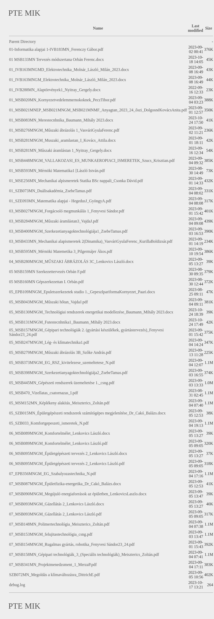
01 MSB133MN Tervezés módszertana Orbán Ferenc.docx (56, 59)
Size (208, 28)
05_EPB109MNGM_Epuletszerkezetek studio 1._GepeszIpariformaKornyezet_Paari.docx (82, 292)
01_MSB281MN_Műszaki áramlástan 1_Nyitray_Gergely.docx (60, 150)
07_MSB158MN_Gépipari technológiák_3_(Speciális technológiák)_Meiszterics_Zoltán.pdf (84, 554)
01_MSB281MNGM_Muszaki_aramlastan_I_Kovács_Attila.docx (62, 140)
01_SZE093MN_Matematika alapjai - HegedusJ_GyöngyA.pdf (60, 201)
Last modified (195, 28)
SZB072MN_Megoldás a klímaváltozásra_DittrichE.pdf (54, 575)
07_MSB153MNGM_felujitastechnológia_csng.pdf (50, 534)
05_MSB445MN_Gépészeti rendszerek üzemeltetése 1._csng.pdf (61, 383)
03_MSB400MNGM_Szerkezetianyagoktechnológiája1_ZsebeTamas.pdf (68, 231)
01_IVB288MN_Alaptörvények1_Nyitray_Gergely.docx (55, 90)
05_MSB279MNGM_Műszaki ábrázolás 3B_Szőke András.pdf (60, 352)
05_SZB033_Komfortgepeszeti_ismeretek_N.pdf (49, 423)
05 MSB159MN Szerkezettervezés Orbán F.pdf (47, 271)
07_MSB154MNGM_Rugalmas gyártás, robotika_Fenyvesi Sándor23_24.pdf (72, 544)
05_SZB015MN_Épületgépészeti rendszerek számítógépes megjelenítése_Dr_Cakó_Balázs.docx (87, 413)
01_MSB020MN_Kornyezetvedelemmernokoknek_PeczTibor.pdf (62, 100)
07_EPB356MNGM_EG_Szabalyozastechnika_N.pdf (52, 474)
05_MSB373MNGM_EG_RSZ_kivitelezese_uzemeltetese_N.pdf (62, 362)
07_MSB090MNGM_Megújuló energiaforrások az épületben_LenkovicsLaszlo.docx (77, 494)
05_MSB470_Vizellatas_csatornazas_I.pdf (43, 393)
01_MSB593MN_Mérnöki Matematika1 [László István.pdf (57, 170)
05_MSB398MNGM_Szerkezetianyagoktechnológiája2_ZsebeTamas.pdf (68, 372)
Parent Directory (22, 41)
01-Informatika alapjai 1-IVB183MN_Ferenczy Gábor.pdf (56, 49)
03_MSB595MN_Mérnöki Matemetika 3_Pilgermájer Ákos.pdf (60, 251)
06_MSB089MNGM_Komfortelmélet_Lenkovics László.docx (59, 433)
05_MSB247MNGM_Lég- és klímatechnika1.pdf (49, 342)
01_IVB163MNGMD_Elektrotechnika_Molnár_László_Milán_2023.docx (69, 69)
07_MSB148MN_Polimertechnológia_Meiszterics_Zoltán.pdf (59, 524)
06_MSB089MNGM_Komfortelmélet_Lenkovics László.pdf (58, 443)
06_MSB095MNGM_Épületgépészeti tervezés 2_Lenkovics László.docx (68, 453)
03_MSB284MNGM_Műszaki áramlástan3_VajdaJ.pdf (53, 221)
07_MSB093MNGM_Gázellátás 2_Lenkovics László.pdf (55, 514)
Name (98, 28)
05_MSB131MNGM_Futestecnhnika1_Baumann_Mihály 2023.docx (64, 322)
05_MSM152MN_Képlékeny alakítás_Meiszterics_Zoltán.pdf (59, 403)
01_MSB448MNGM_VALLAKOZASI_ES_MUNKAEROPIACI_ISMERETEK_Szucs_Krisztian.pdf (92, 160)
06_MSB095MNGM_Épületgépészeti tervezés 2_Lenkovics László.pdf (67, 463)
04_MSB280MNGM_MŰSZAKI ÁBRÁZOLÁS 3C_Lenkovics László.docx (71, 261)
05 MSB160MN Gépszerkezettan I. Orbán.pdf (46, 282)
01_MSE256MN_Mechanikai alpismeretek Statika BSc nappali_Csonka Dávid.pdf (76, 181)
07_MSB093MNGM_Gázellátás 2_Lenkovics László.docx (56, 504)
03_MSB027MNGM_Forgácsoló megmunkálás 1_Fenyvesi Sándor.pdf (66, 211)
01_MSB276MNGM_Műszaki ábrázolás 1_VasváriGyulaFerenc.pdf (64, 130)
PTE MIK (24, 12)
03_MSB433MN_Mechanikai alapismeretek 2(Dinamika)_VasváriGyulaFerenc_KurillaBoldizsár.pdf (90, 241)
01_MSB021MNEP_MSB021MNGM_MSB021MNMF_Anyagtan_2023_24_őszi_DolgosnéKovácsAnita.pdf (98, 110)
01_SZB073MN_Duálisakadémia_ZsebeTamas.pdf (50, 191)
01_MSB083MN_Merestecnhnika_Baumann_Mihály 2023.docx (61, 120)
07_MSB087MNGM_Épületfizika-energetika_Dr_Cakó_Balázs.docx (65, 484)
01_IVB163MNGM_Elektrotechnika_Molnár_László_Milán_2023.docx (67, 80)
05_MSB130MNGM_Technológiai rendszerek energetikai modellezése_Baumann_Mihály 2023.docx (91, 312)
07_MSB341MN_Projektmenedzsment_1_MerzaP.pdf (53, 564)
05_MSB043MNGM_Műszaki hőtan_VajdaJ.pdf (48, 302)
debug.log (17, 585)
